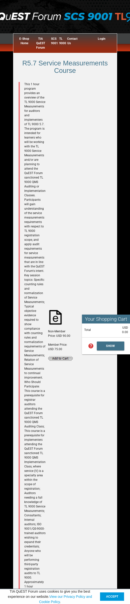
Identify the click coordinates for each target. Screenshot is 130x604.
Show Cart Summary (111, 347)
